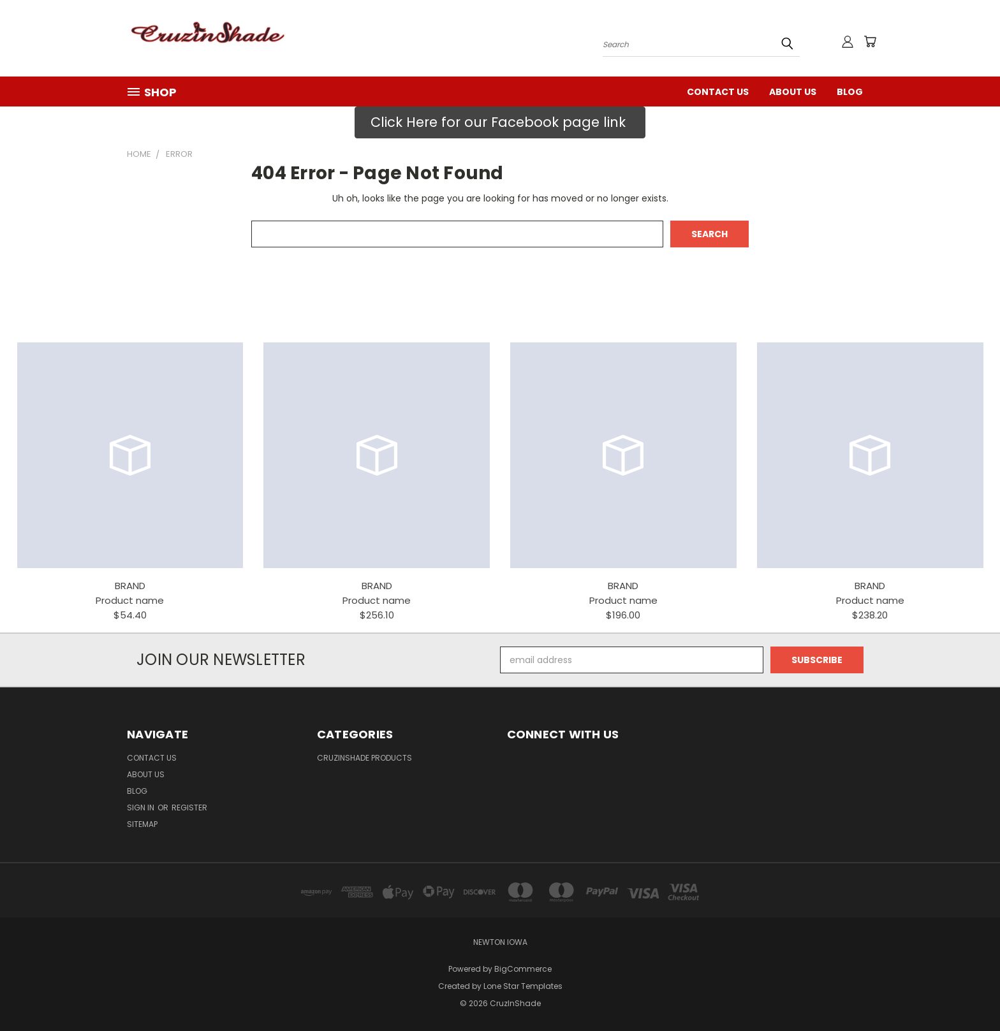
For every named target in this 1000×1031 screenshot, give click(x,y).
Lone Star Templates (522, 986)
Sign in (141, 807)
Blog (850, 91)
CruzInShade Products (364, 757)
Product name (130, 600)
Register (189, 807)
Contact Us (718, 91)
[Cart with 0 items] (870, 41)
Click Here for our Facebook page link (500, 122)
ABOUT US (792, 91)
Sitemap (142, 824)
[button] (500, 122)
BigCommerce (523, 968)
